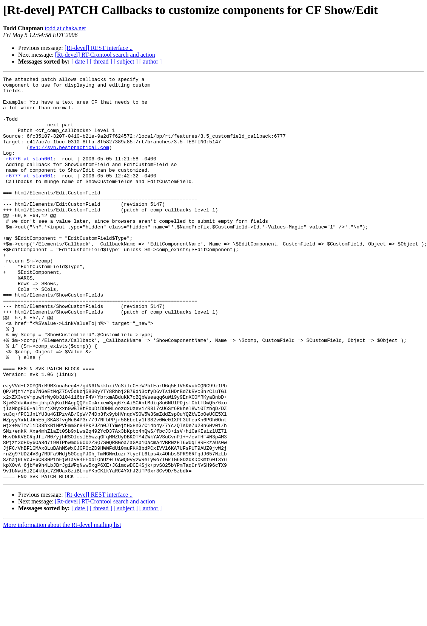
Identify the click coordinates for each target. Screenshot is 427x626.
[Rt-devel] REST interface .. (99, 48)
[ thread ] (101, 61)
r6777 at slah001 (29, 196)
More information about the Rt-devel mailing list (62, 605)
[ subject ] (126, 61)
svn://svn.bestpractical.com (69, 161)
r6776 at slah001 (29, 175)
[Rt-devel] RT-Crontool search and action (105, 54)
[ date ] (79, 61)
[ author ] (150, 61)
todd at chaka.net (65, 28)
